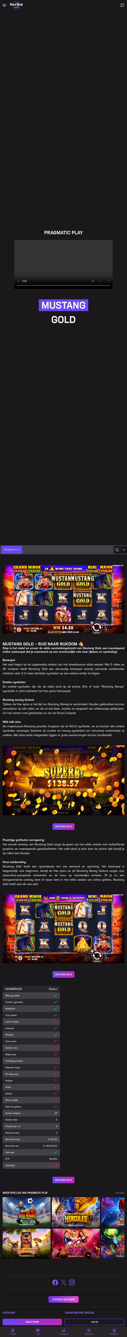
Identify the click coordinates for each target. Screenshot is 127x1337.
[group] (11, 550)
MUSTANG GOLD (63, 826)
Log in (94, 1322)
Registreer (32, 1322)
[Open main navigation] (4, 5)
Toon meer (120, 1193)
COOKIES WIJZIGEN (63, 1299)
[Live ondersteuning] (122, 5)
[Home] (16, 5)
